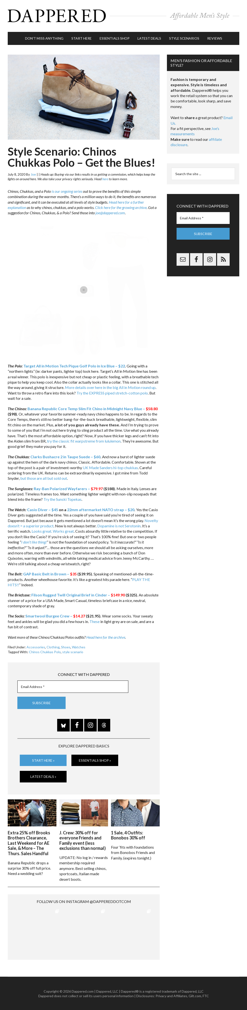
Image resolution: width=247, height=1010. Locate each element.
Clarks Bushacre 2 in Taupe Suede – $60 (65, 456)
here (105, 179)
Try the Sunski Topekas (62, 499)
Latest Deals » (43, 776)
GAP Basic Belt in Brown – (50, 573)
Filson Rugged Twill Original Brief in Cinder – (78, 594)
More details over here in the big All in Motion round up (110, 387)
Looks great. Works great (53, 531)
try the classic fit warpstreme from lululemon (84, 440)
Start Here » (43, 760)
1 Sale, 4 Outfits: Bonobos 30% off (128, 835)
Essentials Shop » (95, 760)
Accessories (36, 647)
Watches (78, 647)
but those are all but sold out (43, 478)
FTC (206, 995)
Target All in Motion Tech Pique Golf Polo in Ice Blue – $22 (74, 365)
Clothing (53, 647)
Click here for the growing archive (121, 207)
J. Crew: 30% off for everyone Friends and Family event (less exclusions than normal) (82, 840)
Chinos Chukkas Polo (45, 651)
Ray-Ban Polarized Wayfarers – (68, 488)
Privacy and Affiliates (171, 995)
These (94, 621)
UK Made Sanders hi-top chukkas (110, 467)
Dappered (123, 16)
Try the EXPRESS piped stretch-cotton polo (112, 392)
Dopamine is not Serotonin (119, 525)
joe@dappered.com (110, 212)
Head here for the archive (105, 636)
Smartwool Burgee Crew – (55, 615)
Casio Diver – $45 (42, 509)
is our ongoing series (67, 190)
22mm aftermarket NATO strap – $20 (100, 509)
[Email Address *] (72, 686)
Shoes (65, 647)
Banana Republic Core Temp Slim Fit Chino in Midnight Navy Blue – (92, 408)
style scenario (72, 651)
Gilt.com (195, 995)
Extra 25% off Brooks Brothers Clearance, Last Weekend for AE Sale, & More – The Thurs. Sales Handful (29, 843)
